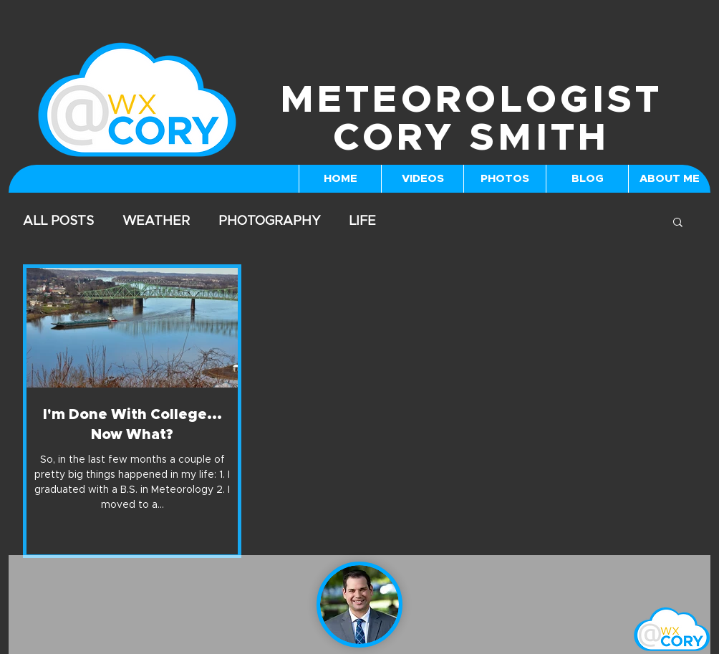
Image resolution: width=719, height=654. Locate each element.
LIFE (362, 221)
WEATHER (156, 221)
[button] (678, 223)
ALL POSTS (58, 221)
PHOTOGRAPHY (269, 221)
